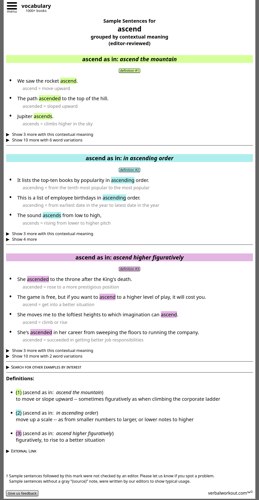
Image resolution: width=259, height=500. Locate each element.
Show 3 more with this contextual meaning (52, 134)
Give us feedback (23, 494)
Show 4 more (24, 239)
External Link (23, 451)
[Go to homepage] (34, 6)
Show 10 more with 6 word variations (46, 140)
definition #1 (129, 71)
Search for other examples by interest (46, 367)
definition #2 (129, 170)
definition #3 (129, 269)
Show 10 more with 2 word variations (46, 357)
